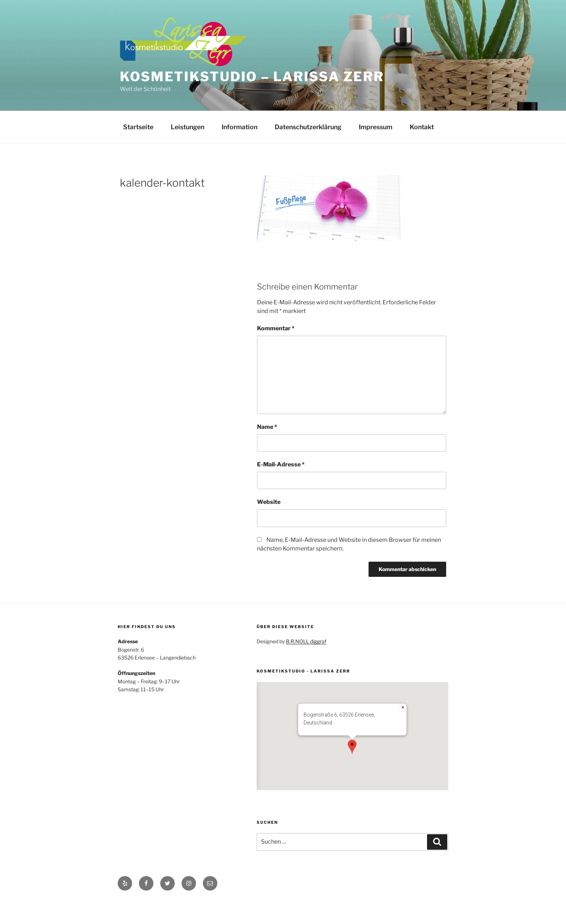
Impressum (375, 127)
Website (268, 502)
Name (267, 426)
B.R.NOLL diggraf (306, 641)
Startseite (138, 127)
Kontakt (422, 127)
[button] (352, 747)
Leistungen (187, 127)
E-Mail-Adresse (281, 464)
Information (239, 127)
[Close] (402, 707)
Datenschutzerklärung (308, 127)
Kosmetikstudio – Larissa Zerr (252, 76)
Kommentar (276, 328)
